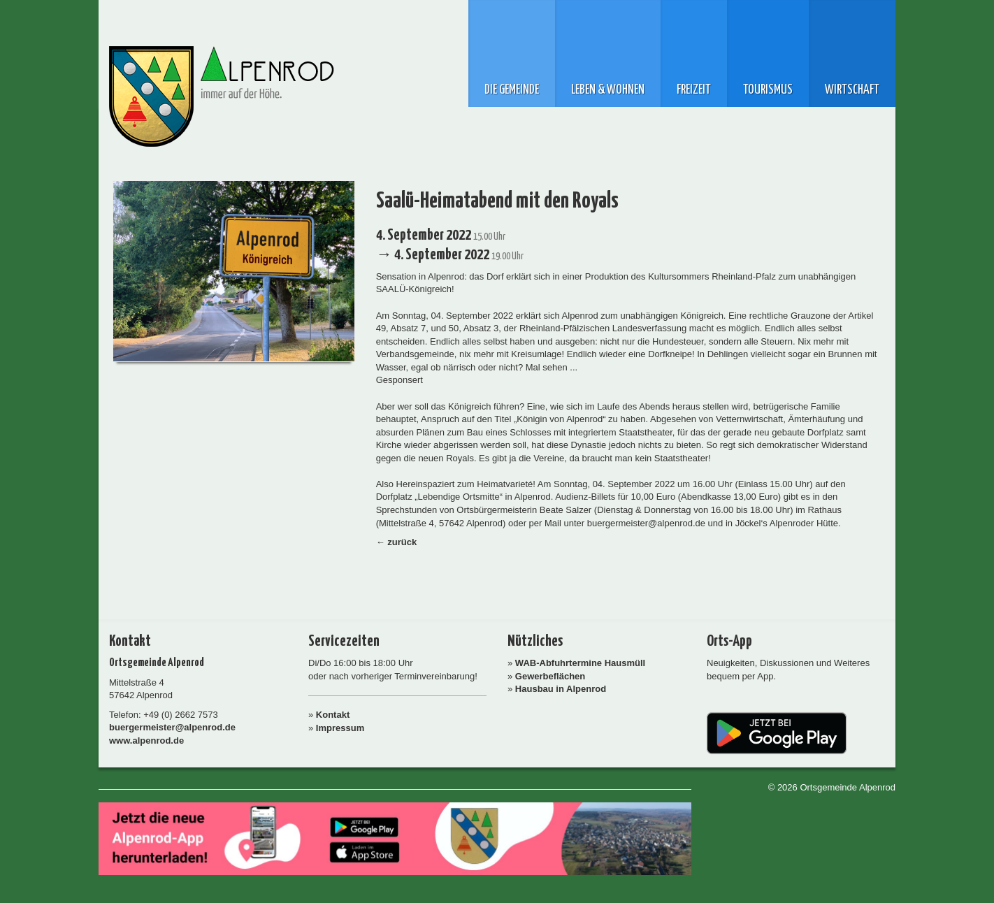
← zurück (396, 542)
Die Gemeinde (511, 90)
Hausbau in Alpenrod (560, 689)
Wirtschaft (852, 90)
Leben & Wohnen (607, 90)
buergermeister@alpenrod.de (172, 727)
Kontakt (333, 714)
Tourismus (768, 90)
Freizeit (694, 90)
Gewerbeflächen (550, 676)
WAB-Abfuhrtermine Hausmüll (580, 663)
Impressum (340, 728)
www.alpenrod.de (146, 740)
